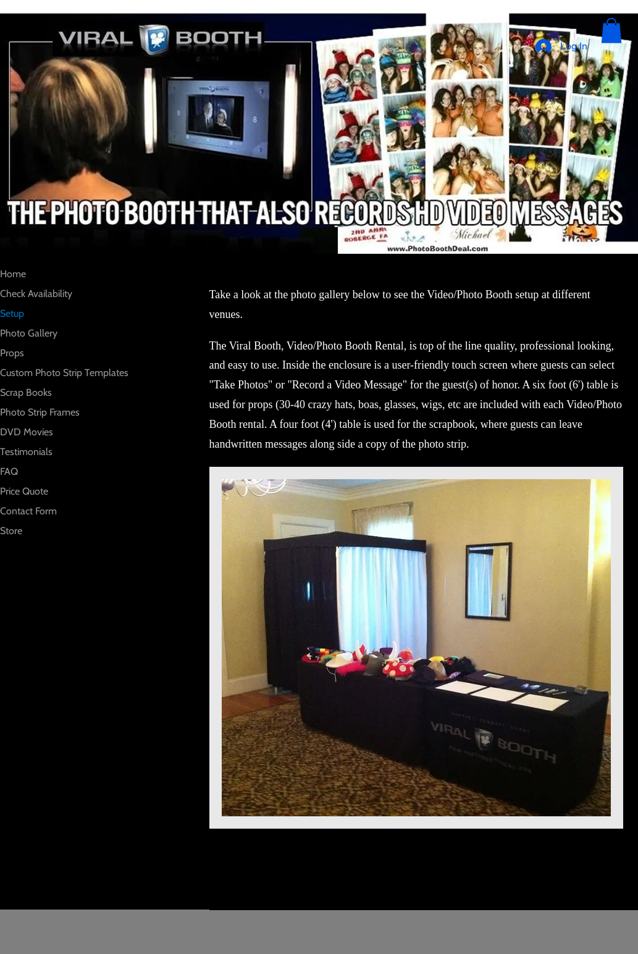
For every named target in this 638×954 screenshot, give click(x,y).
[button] (611, 30)
